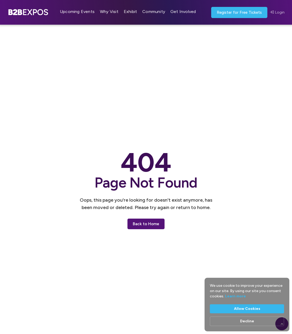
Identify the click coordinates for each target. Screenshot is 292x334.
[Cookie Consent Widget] (247, 304)
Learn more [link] (235, 296)
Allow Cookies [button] (247, 308)
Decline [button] (247, 321)
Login (277, 12)
